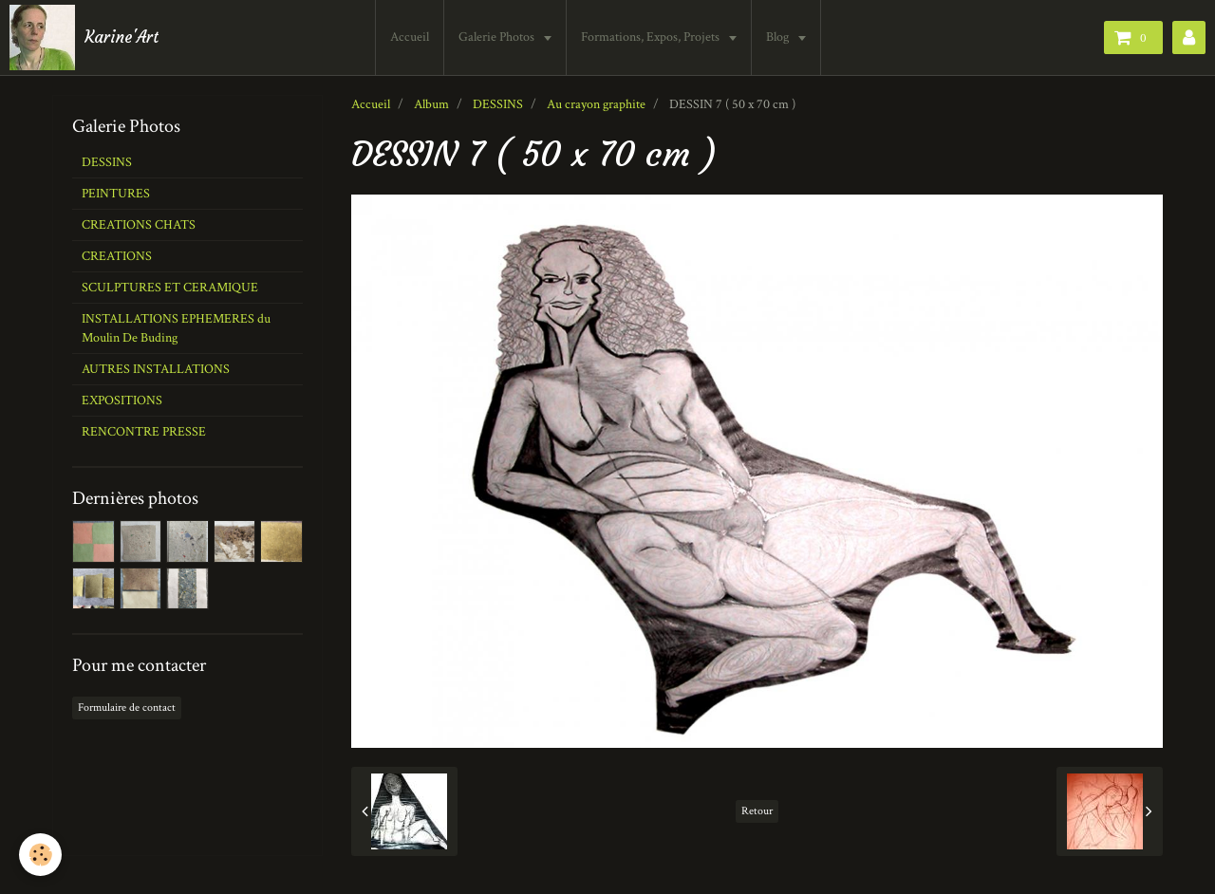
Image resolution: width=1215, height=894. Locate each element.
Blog (779, 37)
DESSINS (498, 104)
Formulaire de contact (127, 707)
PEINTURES (116, 193)
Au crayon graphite (596, 104)
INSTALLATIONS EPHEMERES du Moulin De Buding (176, 328)
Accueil (409, 37)
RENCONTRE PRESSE (144, 431)
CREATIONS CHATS (139, 224)
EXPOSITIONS (122, 400)
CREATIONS (117, 256)
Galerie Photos (497, 37)
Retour (757, 811)
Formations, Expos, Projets (651, 37)
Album (431, 104)
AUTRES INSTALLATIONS (156, 369)
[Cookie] (40, 854)
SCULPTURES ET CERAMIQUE (170, 287)
